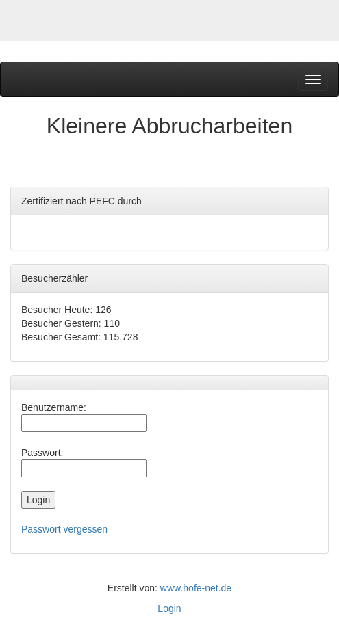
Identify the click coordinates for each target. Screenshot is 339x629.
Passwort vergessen (64, 529)
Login (169, 608)
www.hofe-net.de (195, 588)
